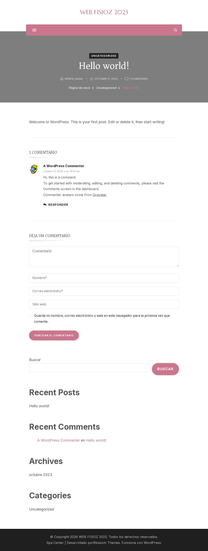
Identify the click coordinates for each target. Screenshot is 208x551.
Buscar (35, 360)
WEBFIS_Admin (74, 78)
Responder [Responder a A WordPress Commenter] (58, 204)
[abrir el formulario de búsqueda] (175, 30)
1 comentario (138, 79)
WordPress (152, 543)
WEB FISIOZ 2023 (104, 12)
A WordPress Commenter (63, 166)
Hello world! (39, 406)
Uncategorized (103, 55)
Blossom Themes (106, 543)
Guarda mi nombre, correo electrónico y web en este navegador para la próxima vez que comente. (102, 318)
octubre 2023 (40, 475)
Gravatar (99, 195)
